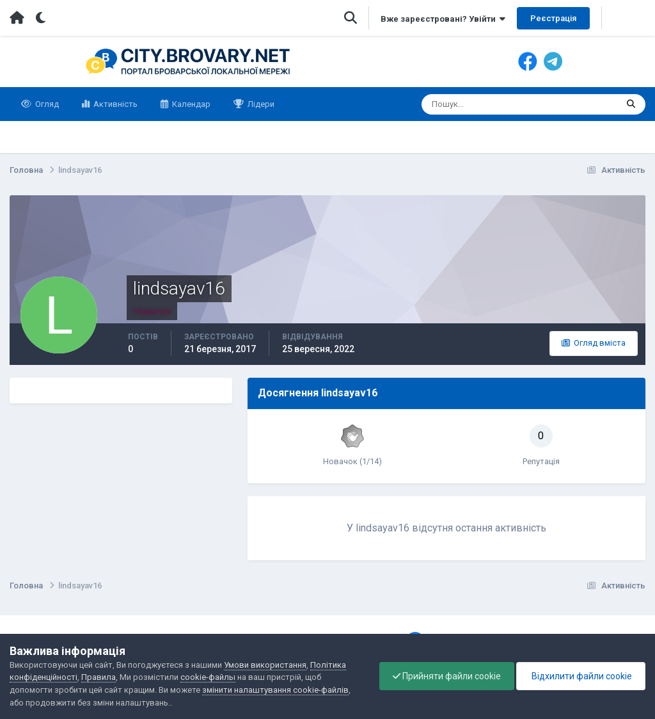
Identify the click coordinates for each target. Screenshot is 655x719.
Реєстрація (553, 18)
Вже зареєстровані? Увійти (443, 19)
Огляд (46, 104)
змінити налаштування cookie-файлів (275, 690)
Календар (190, 104)
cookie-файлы (207, 677)
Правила (98, 677)
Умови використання (265, 665)
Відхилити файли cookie (581, 676)
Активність (114, 104)
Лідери (260, 104)
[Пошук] (470, 104)
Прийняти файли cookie (447, 676)
